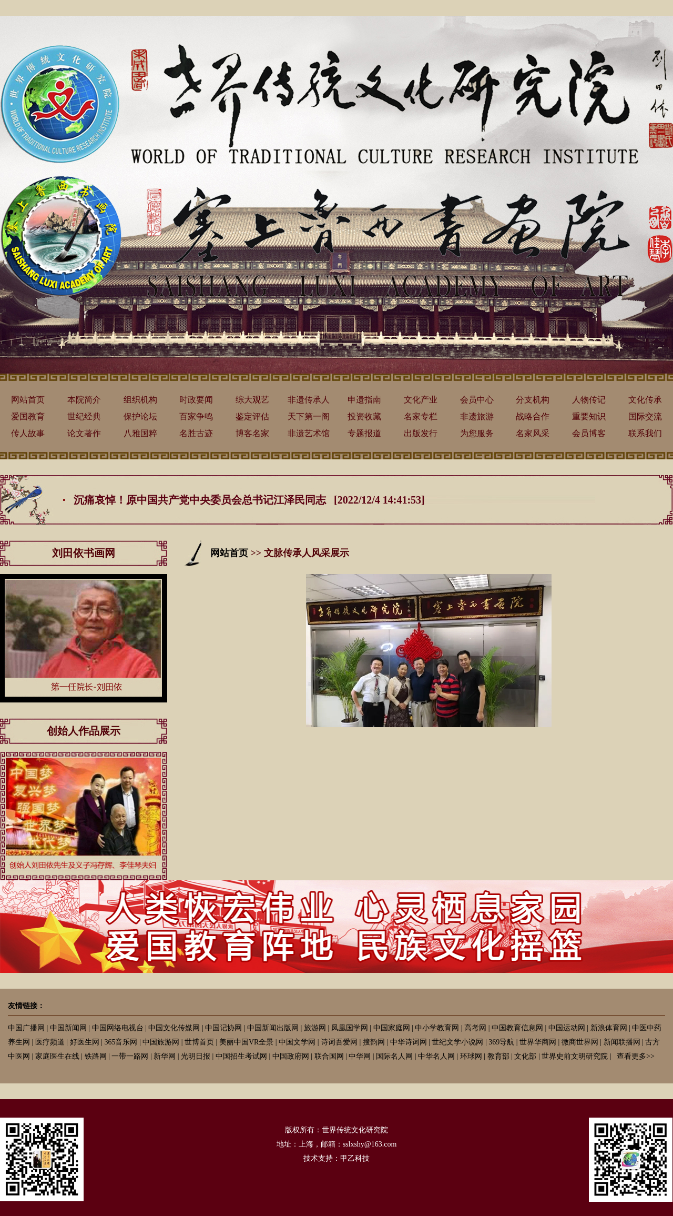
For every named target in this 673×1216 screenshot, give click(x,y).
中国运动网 (566, 1028)
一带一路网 (129, 1056)
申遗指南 (364, 399)
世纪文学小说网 (457, 1042)
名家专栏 (420, 416)
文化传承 (645, 399)
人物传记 (589, 399)
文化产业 (420, 399)
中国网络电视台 (118, 1028)
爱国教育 (28, 416)
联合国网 (329, 1056)
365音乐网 (120, 1042)
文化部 (525, 1056)
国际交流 (645, 416)
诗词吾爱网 (339, 1042)
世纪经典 (84, 416)
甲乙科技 (355, 1158)
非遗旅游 (477, 416)
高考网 (475, 1028)
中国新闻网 (68, 1028)
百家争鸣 (196, 416)
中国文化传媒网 (174, 1028)
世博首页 (199, 1042)
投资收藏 (364, 416)
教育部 (498, 1056)
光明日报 (195, 1056)
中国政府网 (290, 1056)
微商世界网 (580, 1042)
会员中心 (477, 399)
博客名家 (252, 433)
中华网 (360, 1056)
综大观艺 (252, 399)
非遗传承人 (309, 399)
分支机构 (532, 399)
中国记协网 (223, 1028)
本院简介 (84, 399)
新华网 (165, 1056)
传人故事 (28, 433)
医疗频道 (50, 1042)
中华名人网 (436, 1056)
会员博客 (589, 433)
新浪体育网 (608, 1028)
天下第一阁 (309, 416)
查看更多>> (636, 1056)
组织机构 (140, 399)
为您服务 (477, 433)
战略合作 (532, 416)
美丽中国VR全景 (246, 1042)
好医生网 (84, 1042)
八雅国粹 (140, 433)
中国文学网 (297, 1042)
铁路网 (96, 1056)
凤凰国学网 (349, 1028)
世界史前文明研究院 (575, 1056)
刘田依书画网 (83, 553)
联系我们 (645, 433)
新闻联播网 (622, 1042)
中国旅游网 (160, 1042)
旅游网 (315, 1028)
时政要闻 (196, 399)
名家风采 (532, 433)
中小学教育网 (437, 1028)
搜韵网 (374, 1042)
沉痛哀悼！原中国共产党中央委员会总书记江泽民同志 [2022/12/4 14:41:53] (249, 500)
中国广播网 (26, 1028)
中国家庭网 (391, 1028)
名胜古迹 (196, 433)
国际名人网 (394, 1056)
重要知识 (589, 416)
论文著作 (84, 433)
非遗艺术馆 (309, 433)
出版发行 (420, 433)
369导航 (501, 1042)
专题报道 (364, 433)
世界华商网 (537, 1042)
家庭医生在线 (57, 1056)
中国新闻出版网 (273, 1028)
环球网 (471, 1056)
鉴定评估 (252, 416)
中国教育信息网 (517, 1028)
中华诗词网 (408, 1042)
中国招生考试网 (241, 1056)
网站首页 (28, 399)
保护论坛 (140, 416)
